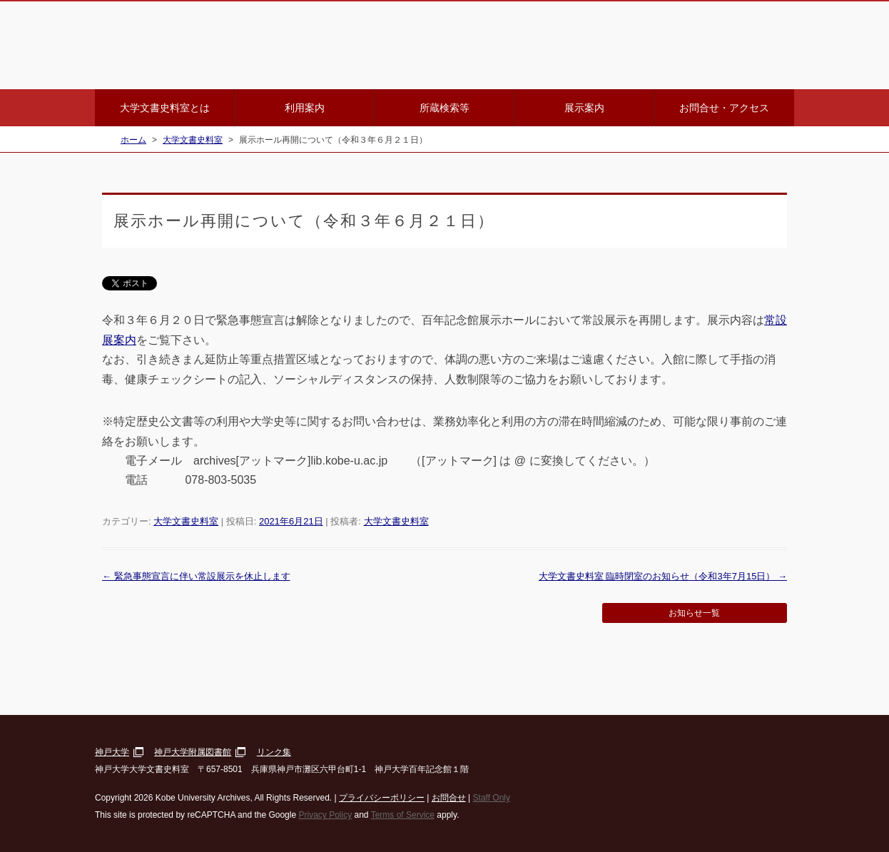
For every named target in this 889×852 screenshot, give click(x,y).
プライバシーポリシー (382, 798)
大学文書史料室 (185, 521)
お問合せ (449, 798)
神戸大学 (112, 752)
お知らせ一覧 (694, 613)
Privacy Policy (325, 815)
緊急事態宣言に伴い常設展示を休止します (196, 576)
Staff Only (491, 798)
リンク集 (274, 752)
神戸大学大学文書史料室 (266, 45)
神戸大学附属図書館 (192, 752)
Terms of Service (403, 815)
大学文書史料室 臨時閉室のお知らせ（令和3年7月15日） (663, 576)
